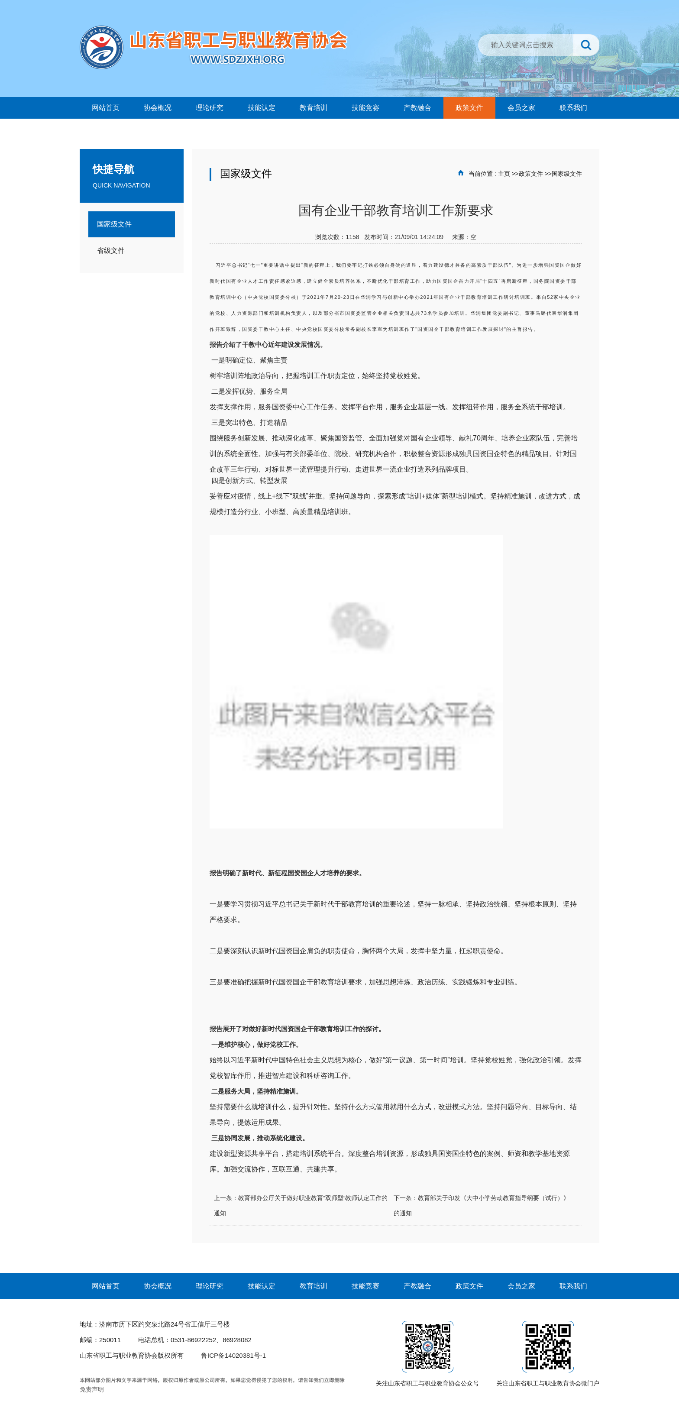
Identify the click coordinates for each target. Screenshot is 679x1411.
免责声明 (92, 1389)
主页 (504, 173)
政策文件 (531, 173)
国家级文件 (567, 173)
